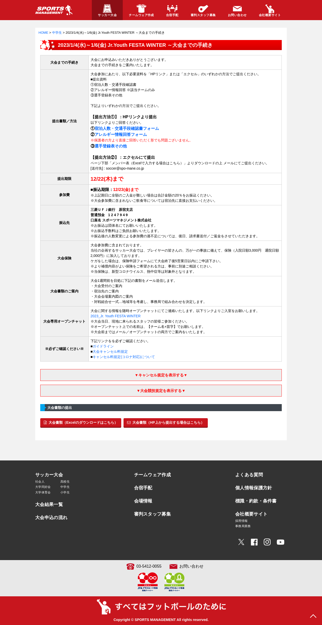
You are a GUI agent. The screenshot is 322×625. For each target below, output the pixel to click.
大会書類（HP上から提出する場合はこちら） (165, 422)
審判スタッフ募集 (152, 514)
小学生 (65, 492)
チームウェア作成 (152, 474)
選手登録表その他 (111, 146)
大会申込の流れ (51, 517)
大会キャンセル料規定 (110, 351)
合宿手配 (143, 487)
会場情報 (143, 500)
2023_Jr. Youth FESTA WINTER (116, 316)
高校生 (65, 481)
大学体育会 (43, 492)
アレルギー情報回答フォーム (121, 134)
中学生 (65, 487)
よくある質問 (249, 474)
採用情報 (241, 521)
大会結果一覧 (49, 504)
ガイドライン (103, 346)
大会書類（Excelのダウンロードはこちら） (81, 422)
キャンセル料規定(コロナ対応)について (124, 357)
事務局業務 (243, 526)
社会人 (40, 481)
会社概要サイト (251, 514)
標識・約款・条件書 (256, 500)
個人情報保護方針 (253, 487)
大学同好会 (43, 487)
